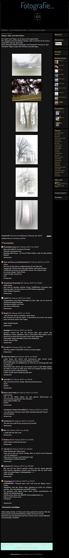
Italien (56, 150)
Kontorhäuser (61, 83)
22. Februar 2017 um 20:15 (23, 421)
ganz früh (61, 69)
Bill (5, 430)
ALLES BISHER (58, 133)
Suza (59, 182)
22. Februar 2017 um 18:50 (26, 356)
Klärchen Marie (9, 356)
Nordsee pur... (61, 92)
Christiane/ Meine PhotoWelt (15, 410)
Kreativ (56, 151)
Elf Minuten (61, 60)
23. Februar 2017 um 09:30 (22, 466)
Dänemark (57, 141)
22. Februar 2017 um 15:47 (19, 313)
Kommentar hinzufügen (11, 507)
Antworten (8, 257)
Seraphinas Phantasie (12, 283)
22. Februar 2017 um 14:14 (38, 262)
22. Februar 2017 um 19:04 (21, 379)
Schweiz (56, 168)
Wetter (23, 238)
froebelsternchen (10, 247)
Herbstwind (61, 117)
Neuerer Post (7, 545)
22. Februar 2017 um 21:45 (22, 439)
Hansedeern (8, 481)
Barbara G (7, 439)
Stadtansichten (58, 172)
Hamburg (16, 238)
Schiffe (56, 165)
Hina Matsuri (61, 74)
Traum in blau (61, 111)
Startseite (27, 545)
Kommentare (58, 44)
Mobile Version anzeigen (27, 548)
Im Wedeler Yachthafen (61, 102)
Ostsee (56, 162)
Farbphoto (58, 111)
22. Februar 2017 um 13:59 (28, 247)
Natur (56, 155)
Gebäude (56, 146)
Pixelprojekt (58, 122)
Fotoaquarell (58, 116)
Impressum (57, 54)
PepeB (6, 298)
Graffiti (60, 123)
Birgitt (6, 313)
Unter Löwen (61, 65)
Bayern (56, 136)
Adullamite (8, 421)
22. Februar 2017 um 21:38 (17, 430)
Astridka (7, 379)
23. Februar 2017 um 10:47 (24, 481)
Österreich (57, 160)
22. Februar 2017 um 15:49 (21, 330)
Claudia (6, 449)
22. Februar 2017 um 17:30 (20, 347)
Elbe (56, 143)
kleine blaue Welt (10, 393)
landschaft (57, 153)
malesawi (7, 466)
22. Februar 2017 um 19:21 (27, 393)
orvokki (6, 347)
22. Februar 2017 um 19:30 (37, 410)
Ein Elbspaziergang (62, 97)
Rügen (56, 163)
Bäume (9, 238)
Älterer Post (46, 545)
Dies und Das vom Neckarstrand (16, 262)
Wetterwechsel (61, 78)
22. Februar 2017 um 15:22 (20, 298)
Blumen (56, 139)
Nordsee (56, 158)
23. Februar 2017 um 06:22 (21, 449)
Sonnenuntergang (58, 170)
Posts (57, 42)
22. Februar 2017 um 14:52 (31, 283)
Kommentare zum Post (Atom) (31, 554)
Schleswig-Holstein (59, 167)
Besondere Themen (59, 138)
